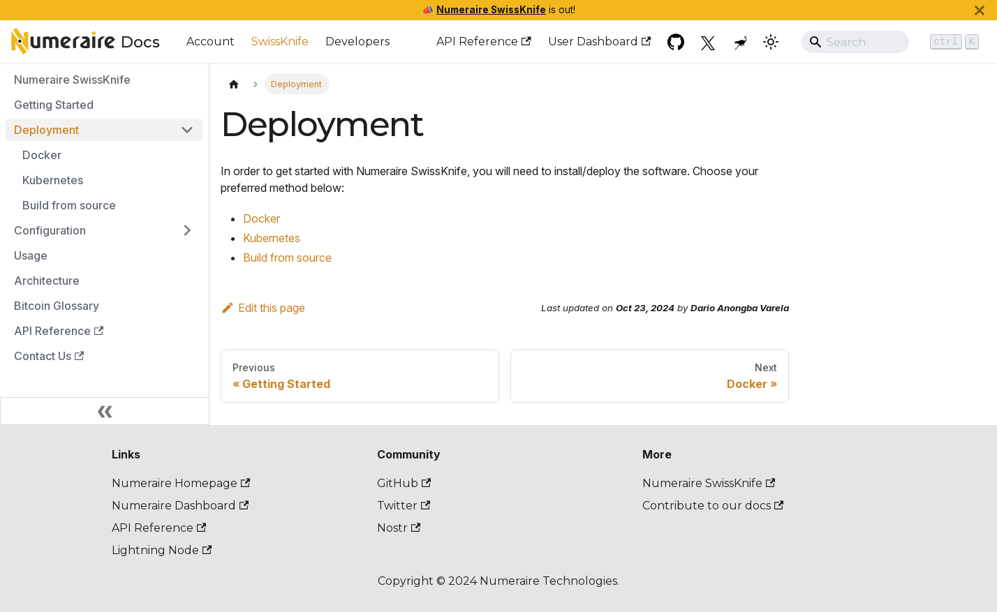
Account (210, 41)
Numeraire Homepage (181, 483)
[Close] (979, 10)
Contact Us (49, 356)
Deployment (46, 130)
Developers (357, 41)
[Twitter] (709, 42)
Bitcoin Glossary (56, 306)
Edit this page (263, 308)
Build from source (69, 205)
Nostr (398, 528)
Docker (41, 155)
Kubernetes (52, 180)
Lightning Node (162, 550)
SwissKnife (280, 41)
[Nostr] (743, 42)
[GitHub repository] (676, 42)
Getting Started (54, 105)
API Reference (483, 41)
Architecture (47, 281)
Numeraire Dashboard (180, 505)
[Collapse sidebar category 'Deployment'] (187, 130)
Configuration (50, 230)
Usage (30, 255)
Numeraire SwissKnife (491, 9)
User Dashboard (599, 41)
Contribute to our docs (712, 505)
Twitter (403, 505)
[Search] (894, 42)
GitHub (404, 483)
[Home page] (234, 84)
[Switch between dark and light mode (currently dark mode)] (771, 42)
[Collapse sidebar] (104, 411)
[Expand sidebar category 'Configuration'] (187, 230)
